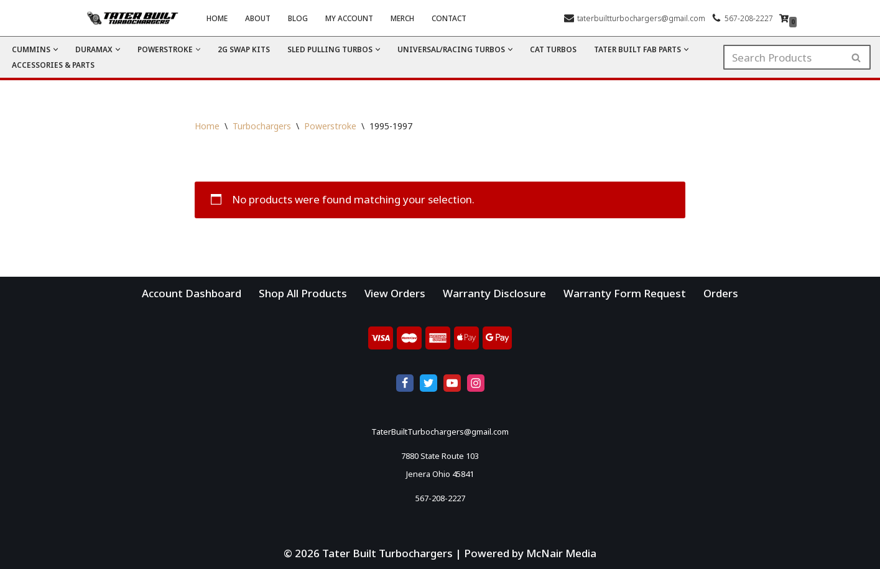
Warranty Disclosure (494, 293)
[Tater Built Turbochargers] (135, 18)
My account (349, 18)
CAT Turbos (553, 49)
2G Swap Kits (244, 49)
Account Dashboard (191, 293)
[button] (55, 49)
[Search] (783, 57)
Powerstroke (330, 126)
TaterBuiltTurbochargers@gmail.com (440, 431)
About (258, 18)
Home (217, 18)
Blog (298, 18)
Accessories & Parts (53, 65)
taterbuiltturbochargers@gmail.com (641, 18)
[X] (428, 383)
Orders (720, 293)
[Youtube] (452, 383)
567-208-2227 (749, 18)
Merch (402, 18)
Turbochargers (262, 126)
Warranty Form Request (624, 293)
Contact (449, 18)
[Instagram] (475, 383)
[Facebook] (405, 383)
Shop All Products (303, 293)
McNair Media (561, 553)
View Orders (394, 293)
